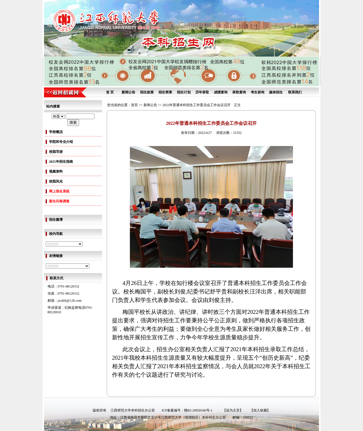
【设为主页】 (233, 410)
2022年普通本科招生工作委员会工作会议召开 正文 (201, 105)
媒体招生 (276, 92)
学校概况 (56, 132)
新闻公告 (128, 92)
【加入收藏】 (260, 410)
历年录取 (202, 92)
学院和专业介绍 (61, 142)
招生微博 (56, 220)
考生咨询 (257, 92)
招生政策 (147, 92)
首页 (134, 105)
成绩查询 (220, 92)
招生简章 (165, 92)
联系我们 (295, 92)
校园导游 (56, 152)
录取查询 (239, 92)
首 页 (110, 92)
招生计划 (184, 92)
